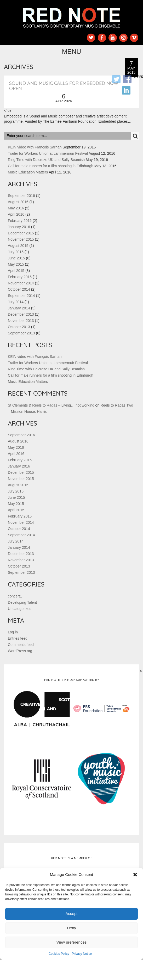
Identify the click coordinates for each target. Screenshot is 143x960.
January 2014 (19, 308)
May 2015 (16, 264)
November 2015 (21, 239)
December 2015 (21, 233)
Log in (13, 632)
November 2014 (21, 283)
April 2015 (16, 271)
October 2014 (19, 289)
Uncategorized (19, 609)
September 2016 (21, 196)
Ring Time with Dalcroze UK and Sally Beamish (46, 160)
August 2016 (18, 202)
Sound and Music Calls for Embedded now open (63, 85)
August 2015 (18, 246)
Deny (71, 928)
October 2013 (19, 327)
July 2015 (16, 252)
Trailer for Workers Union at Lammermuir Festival (48, 153)
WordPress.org (20, 651)
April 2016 (16, 214)
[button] (135, 874)
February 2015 (20, 277)
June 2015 (16, 258)
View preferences (71, 942)
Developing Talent (22, 602)
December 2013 (21, 314)
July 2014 (16, 302)
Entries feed (17, 638)
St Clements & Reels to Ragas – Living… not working (51, 405)
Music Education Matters (28, 172)
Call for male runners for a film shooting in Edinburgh (50, 166)
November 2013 (21, 321)
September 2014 (21, 296)
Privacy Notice (82, 954)
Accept (72, 913)
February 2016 (20, 221)
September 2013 (21, 333)
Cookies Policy (59, 954)
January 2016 (19, 227)
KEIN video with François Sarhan (34, 147)
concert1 (15, 596)
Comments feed (21, 645)
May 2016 (16, 208)
